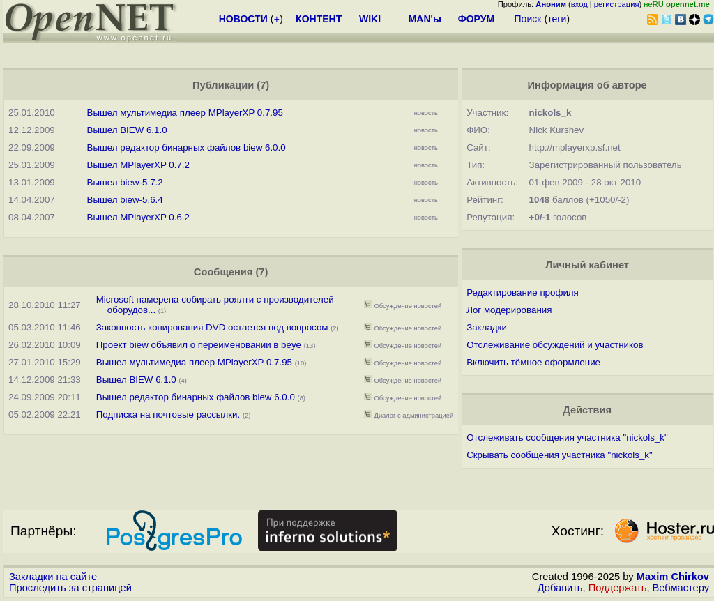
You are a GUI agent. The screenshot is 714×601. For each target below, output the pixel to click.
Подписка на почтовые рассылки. (168, 414)
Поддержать (617, 587)
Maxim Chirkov (673, 576)
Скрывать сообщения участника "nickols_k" (559, 455)
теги (556, 18)
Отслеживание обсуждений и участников (554, 345)
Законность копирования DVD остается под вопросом (212, 327)
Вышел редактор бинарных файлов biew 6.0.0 (186, 147)
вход (579, 4)
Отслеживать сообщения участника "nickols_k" (567, 437)
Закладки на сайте (53, 576)
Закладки (486, 327)
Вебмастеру (681, 587)
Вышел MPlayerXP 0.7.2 (138, 165)
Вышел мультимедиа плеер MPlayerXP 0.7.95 (185, 112)
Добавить (560, 587)
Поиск (528, 18)
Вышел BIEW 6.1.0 (127, 130)
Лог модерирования (509, 310)
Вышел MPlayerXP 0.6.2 (138, 217)
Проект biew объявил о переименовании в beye (198, 345)
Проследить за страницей (70, 587)
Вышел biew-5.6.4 (125, 200)
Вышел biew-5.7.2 (125, 182)
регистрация (616, 4)
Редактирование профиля (522, 292)
